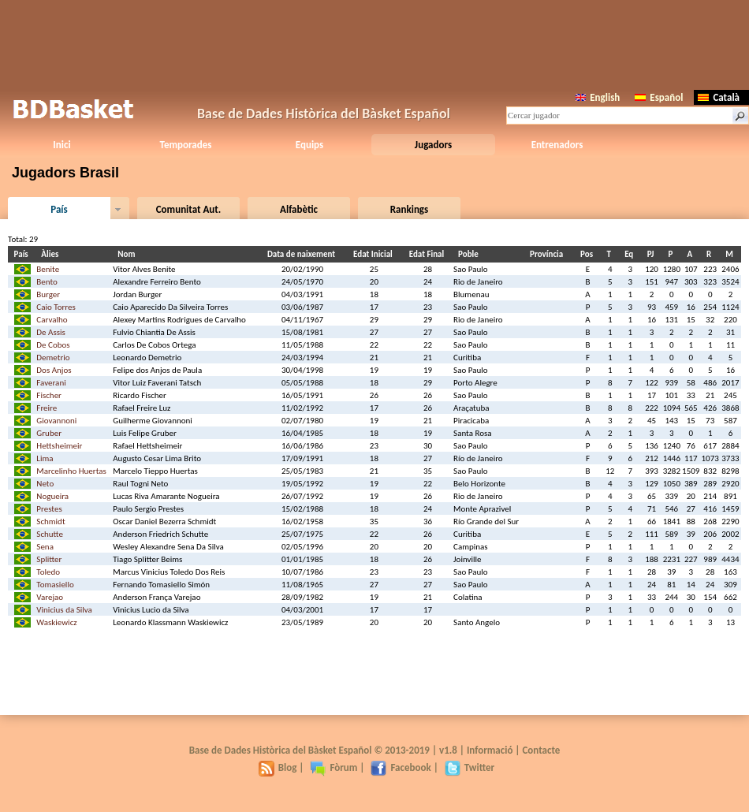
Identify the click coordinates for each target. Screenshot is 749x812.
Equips (309, 145)
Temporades (186, 145)
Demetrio (52, 357)
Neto (45, 483)
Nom (128, 254)
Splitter (48, 559)
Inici (61, 145)
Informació (490, 750)
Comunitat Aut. (189, 209)
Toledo (48, 572)
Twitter (469, 767)
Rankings (409, 209)
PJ (653, 254)
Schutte (49, 534)
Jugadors (433, 145)
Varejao (49, 597)
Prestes (48, 509)
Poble (470, 254)
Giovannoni (56, 420)
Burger (48, 294)
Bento (47, 281)
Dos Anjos (53, 370)
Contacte (541, 750)
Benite (47, 269)
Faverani (50, 382)
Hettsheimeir (59, 445)
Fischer (48, 395)
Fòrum (333, 767)
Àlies (52, 254)
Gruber (48, 433)
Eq (631, 254)
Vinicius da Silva (64, 609)
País (58, 209)
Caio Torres (55, 307)
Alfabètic (299, 209)
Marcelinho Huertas (71, 471)
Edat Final (429, 254)
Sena (45, 546)
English (598, 97)
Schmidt (50, 521)
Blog (278, 767)
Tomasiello (54, 584)
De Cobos (52, 345)
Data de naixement (303, 254)
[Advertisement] (374, 43)
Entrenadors (557, 145)
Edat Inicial (375, 254)
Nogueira (52, 496)
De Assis (50, 332)
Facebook (400, 767)
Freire (46, 408)
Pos (589, 254)
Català (719, 97)
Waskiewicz (56, 622)
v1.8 (448, 750)
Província (549, 254)
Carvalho (51, 319)
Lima (44, 458)
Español (659, 97)
